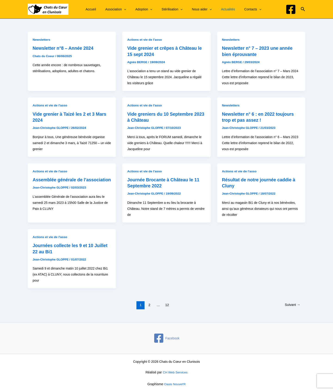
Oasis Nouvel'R (175, 383)
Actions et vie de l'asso (145, 39)
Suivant (292, 304)
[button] (303, 9)
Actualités (216, 9)
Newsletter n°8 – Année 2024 (64, 48)
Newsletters (42, 39)
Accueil (92, 9)
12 (167, 304)
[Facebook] (291, 9)
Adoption (139, 9)
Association (114, 9)
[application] (122, 9)
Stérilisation (165, 9)
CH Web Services (175, 372)
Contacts (237, 9)
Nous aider (192, 9)
